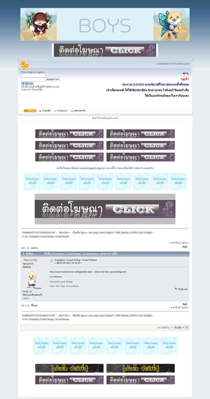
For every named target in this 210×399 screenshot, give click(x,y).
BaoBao (125, 232)
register (40, 72)
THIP (117, 232)
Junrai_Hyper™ (106, 232)
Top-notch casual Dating (61, 281)
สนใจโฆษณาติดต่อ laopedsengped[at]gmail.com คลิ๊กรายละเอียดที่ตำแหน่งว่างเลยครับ (105, 168)
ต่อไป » (185, 243)
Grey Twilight (144, 232)
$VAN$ (133, 232)
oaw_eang (93, 232)
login (30, 72)
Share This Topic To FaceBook (64, 286)
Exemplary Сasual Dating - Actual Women (76, 260)
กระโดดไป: (163, 327)
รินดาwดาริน (30, 260)
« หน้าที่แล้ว (175, 243)
